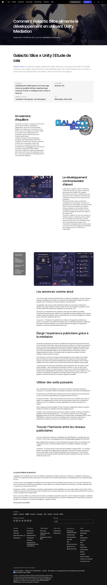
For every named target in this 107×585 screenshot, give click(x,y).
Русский (56, 514)
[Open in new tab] (24, 535)
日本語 (27, 514)
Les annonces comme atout (19, 255)
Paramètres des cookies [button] (23, 572)
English (15, 514)
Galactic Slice (18, 67)
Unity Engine (29, 146)
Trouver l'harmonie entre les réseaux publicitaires (19, 271)
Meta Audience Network (74, 439)
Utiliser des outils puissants (19, 266)
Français (32, 514)
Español (50, 514)
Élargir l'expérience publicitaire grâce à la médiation (19, 260)
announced (57, 439)
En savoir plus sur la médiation (21, 502)
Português (40, 514)
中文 (45, 514)
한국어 (61, 514)
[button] (75, 2)
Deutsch (21, 514)
